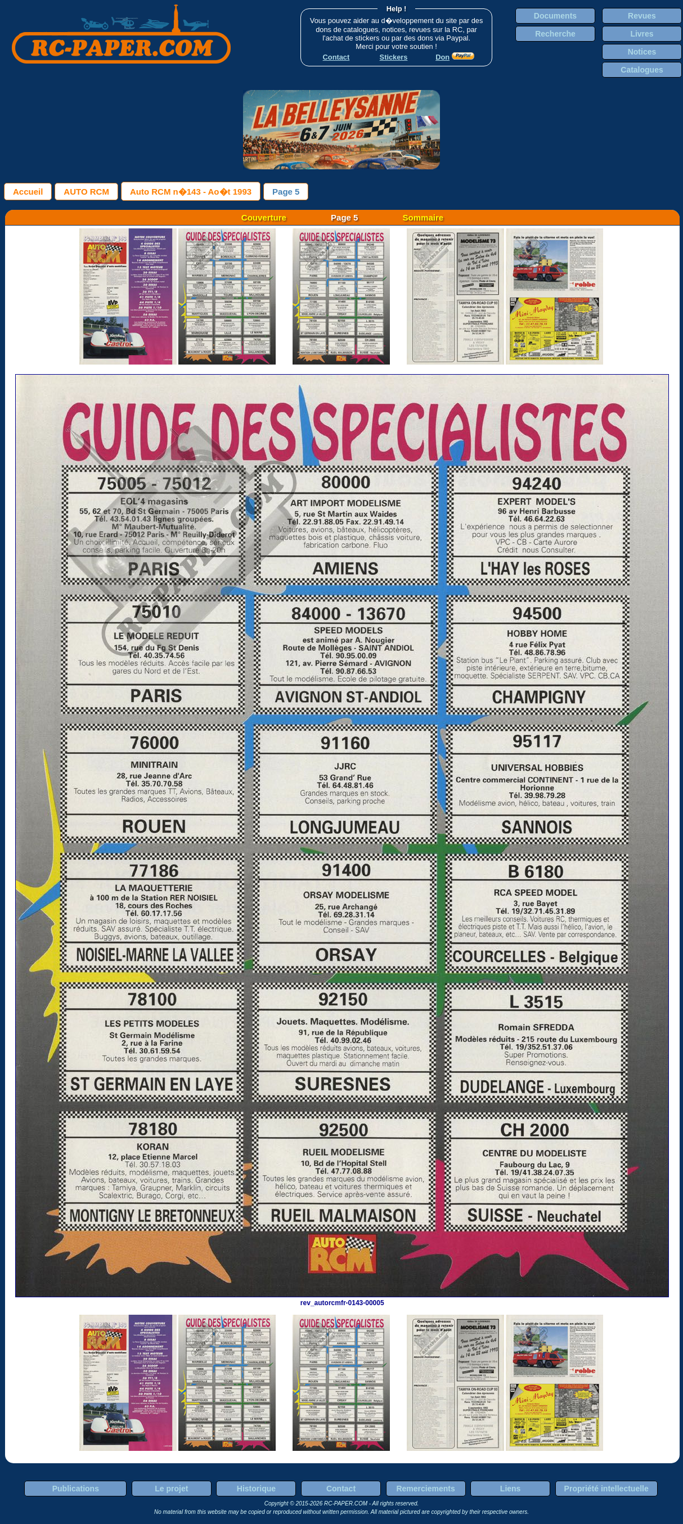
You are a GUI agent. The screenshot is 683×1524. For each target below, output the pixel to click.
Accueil (28, 191)
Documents (555, 15)
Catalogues (642, 69)
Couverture (263, 217)
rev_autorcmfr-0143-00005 (342, 1299)
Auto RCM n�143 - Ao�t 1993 (190, 191)
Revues (642, 15)
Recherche (555, 33)
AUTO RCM (86, 191)
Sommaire (423, 217)
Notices (642, 51)
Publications (75, 1488)
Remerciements (425, 1488)
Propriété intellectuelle (606, 1488)
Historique (256, 1488)
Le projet (171, 1488)
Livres (641, 33)
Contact (341, 1488)
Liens (510, 1488)
